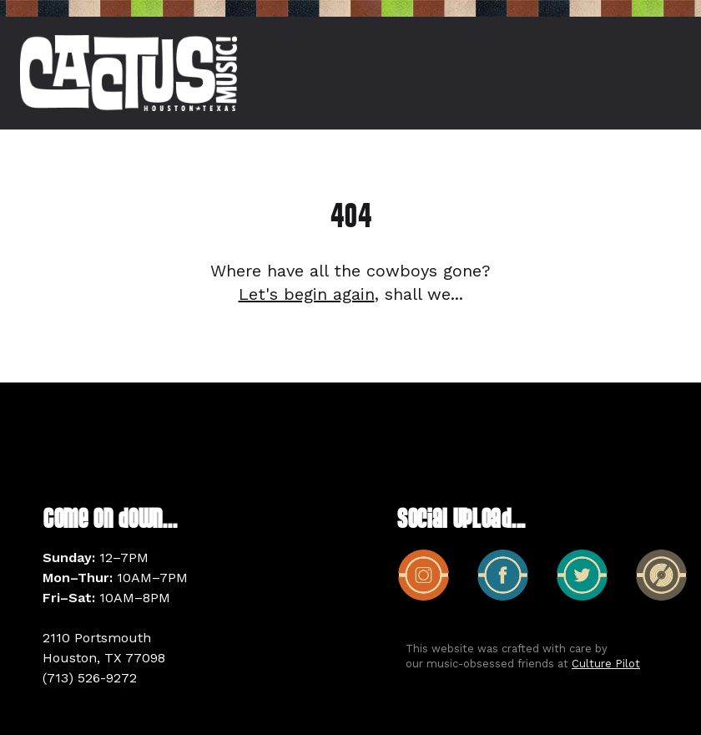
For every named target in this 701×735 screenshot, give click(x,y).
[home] (128, 73)
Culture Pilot (606, 663)
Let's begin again (307, 294)
